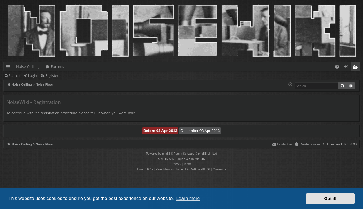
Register (51, 75)
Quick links (9, 67)
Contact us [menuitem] (282, 144)
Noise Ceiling (27, 66)
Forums (57, 66)
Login (32, 75)
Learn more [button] (188, 198)
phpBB (166, 153)
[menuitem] (337, 66)
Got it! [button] (330, 198)
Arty (171, 159)
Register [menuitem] (356, 67)
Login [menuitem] (347, 67)
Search (14, 75)
